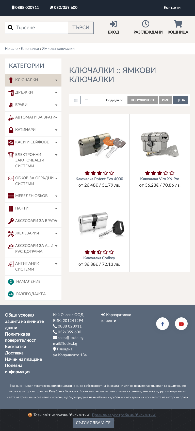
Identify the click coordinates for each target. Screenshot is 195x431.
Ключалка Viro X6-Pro (159, 179)
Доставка (14, 353)
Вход (113, 27)
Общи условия (19, 315)
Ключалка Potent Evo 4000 (99, 179)
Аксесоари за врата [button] (32, 221)
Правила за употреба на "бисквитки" (124, 415)
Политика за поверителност (20, 337)
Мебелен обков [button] (28, 196)
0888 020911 (25, 8)
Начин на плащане (23, 360)
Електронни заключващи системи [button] (26, 160)
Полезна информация (17, 369)
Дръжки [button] (20, 93)
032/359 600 (63, 8)
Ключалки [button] (23, 80)
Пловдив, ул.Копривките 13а (70, 352)
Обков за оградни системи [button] (31, 180)
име (165, 100)
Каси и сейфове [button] (28, 143)
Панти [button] (18, 209)
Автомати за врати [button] (31, 118)
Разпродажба (27, 294)
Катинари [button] (22, 130)
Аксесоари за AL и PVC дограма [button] (30, 248)
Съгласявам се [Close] (93, 423)
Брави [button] (17, 105)
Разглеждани (148, 27)
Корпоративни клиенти (116, 318)
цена (180, 100)
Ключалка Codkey (99, 258)
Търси (80, 27)
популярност (142, 100)
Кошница (178, 27)
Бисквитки (15, 347)
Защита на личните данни (24, 325)
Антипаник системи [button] (23, 266)
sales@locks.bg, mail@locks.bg (68, 341)
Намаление (24, 282)
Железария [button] (23, 234)
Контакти (172, 8)
